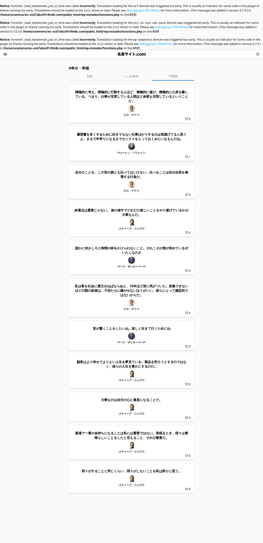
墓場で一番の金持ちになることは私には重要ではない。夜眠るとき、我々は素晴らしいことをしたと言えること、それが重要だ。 (131, 433)
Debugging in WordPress (143, 10)
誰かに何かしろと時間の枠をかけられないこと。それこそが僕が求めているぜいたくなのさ (131, 248)
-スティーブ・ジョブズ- (131, 226)
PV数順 (173, 74)
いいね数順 (131, 74)
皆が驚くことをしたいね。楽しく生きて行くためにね (131, 326)
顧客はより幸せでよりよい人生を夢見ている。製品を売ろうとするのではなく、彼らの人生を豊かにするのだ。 (131, 362)
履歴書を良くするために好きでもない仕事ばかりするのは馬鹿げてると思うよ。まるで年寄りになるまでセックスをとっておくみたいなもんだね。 (131, 134)
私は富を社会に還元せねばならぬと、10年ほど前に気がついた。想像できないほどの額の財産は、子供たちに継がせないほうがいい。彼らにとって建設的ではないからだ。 (131, 288)
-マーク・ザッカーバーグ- (131, 264)
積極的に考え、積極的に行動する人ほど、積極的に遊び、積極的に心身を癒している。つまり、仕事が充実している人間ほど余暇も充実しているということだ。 (131, 94)
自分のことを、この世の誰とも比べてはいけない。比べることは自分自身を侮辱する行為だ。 (131, 172)
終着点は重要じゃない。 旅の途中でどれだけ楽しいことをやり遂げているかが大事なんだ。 (131, 210)
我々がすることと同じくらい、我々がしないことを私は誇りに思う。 (132, 469)
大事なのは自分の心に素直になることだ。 (131, 397)
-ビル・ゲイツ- (131, 112)
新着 (90, 74)
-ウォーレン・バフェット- (131, 150)
